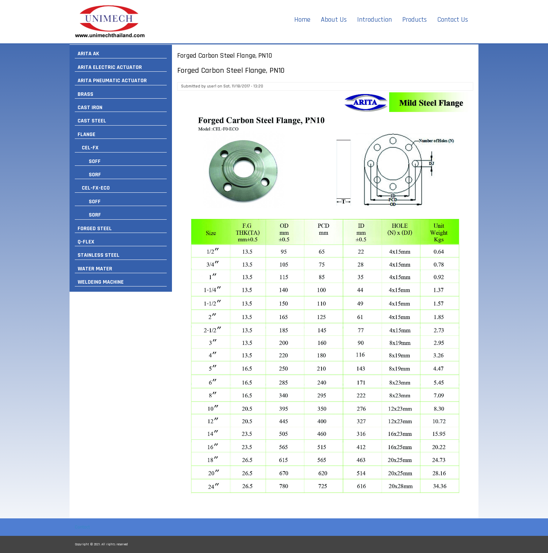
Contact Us (452, 19)
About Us (334, 19)
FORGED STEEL (95, 228)
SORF (95, 174)
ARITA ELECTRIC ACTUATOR (110, 67)
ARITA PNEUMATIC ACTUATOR (112, 80)
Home (302, 19)
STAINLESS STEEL (99, 255)
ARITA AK (88, 53)
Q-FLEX (86, 242)
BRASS (85, 94)
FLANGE (86, 134)
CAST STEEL (92, 121)
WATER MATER (95, 268)
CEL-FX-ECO (96, 188)
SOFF (95, 161)
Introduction (374, 19)
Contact (82, 527)
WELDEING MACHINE (101, 282)
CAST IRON (90, 107)
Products (414, 19)
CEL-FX (90, 147)
